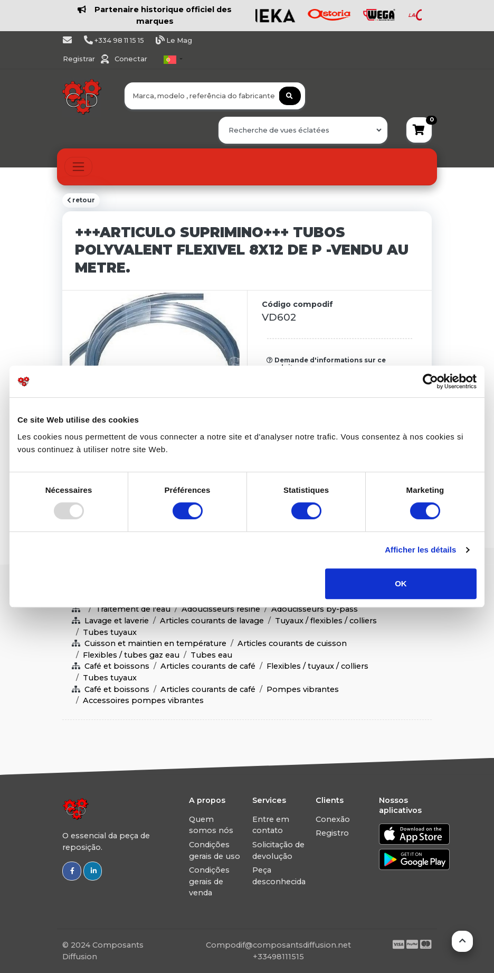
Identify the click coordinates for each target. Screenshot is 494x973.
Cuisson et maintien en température (155, 643)
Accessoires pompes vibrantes (143, 700)
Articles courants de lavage (212, 620)
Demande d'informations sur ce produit (326, 364)
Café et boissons (116, 666)
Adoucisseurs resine (221, 609)
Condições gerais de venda (209, 881)
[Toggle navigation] (78, 166)
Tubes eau (211, 655)
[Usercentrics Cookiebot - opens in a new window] (430, 381)
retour (81, 200)
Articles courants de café (207, 666)
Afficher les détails (420, 549)
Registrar (80, 59)
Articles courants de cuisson (292, 643)
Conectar (131, 59)
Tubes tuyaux (110, 632)
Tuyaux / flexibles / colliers (326, 620)
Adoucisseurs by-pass (314, 609)
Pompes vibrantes (303, 689)
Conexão (333, 819)
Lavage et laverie (116, 620)
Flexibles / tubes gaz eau (131, 655)
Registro (332, 833)
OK (401, 583)
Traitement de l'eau (133, 609)
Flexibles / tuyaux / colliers (317, 666)
